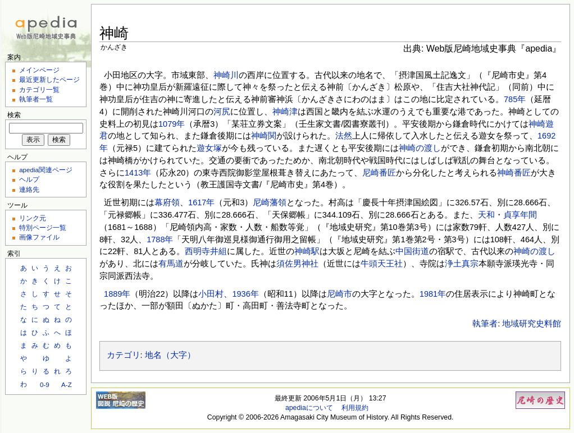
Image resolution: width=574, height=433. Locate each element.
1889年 (117, 293)
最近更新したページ (49, 79)
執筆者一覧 (36, 99)
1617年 (201, 202)
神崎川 (226, 75)
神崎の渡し (420, 148)
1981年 (433, 293)
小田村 (211, 293)
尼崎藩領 (269, 202)
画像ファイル (39, 237)
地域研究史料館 (531, 323)
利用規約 (354, 408)
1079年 (171, 123)
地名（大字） (170, 355)
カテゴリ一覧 (39, 89)
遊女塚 (209, 148)
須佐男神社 (297, 263)
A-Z (66, 384)
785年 (515, 99)
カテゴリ (123, 355)
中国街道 (412, 251)
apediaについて (309, 408)
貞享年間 (520, 214)
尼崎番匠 (379, 172)
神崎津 (285, 111)
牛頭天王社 (382, 263)
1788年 (160, 239)
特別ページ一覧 (42, 227)
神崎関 (263, 135)
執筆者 (485, 323)
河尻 (221, 111)
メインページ (39, 69)
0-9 (44, 384)
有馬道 (171, 263)
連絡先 (29, 189)
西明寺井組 (206, 251)
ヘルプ (29, 179)
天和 (486, 214)
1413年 (138, 172)
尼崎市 (339, 293)
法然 (343, 135)
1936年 (245, 293)
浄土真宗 (462, 263)
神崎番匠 (514, 172)
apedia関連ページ (45, 169)
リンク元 (32, 218)
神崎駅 (307, 251)
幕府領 (167, 202)
